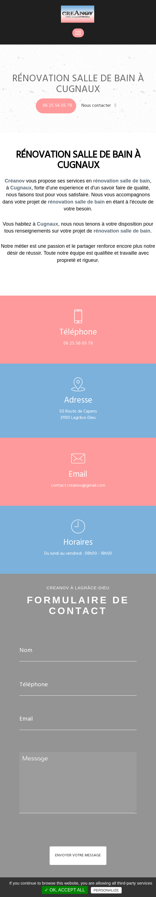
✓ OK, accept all (65, 890)
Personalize (106, 890)
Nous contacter (98, 106)
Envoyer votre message (78, 855)
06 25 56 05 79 (57, 106)
